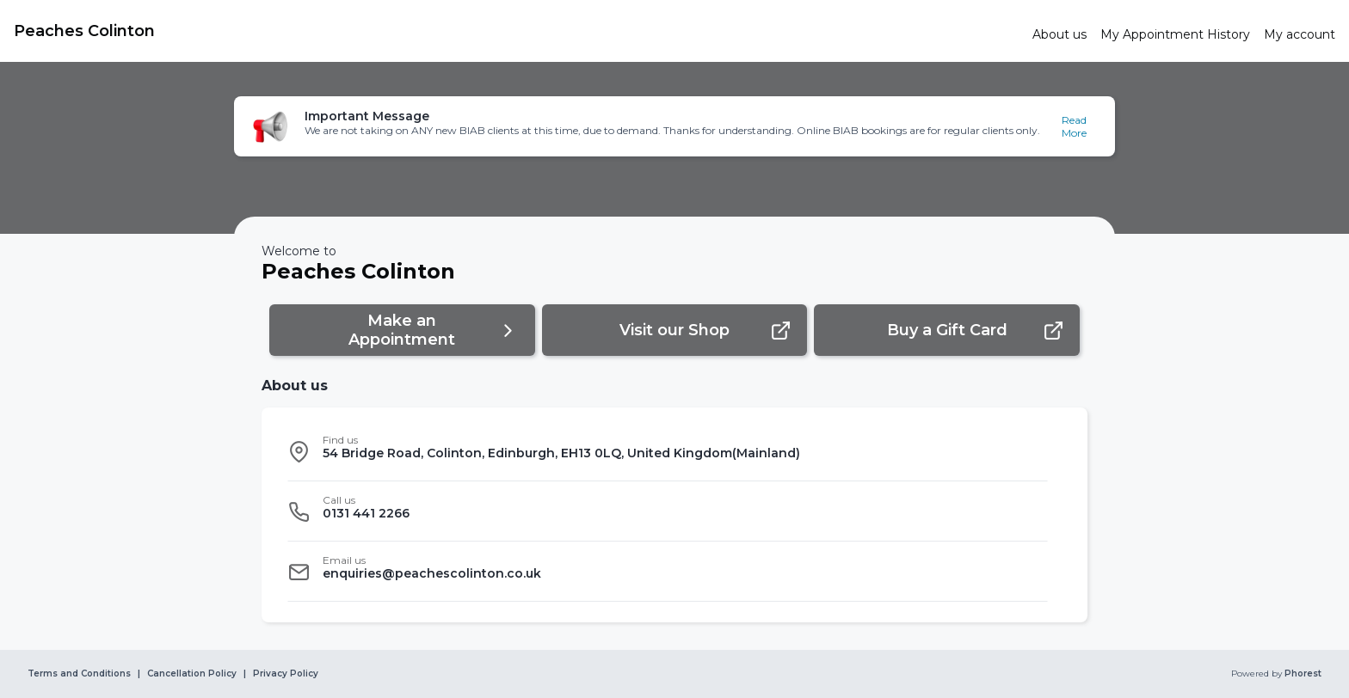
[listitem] (667, 451)
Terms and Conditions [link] (79, 674)
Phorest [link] (1301, 674)
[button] (674, 126)
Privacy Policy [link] (285, 674)
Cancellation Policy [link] (192, 674)
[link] (516, 31)
